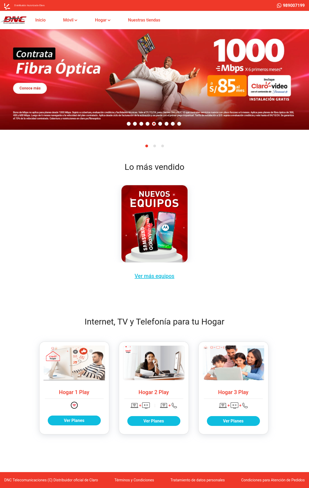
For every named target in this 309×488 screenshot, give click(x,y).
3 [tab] (162, 146)
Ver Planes (153, 421)
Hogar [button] (101, 20)
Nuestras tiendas (145, 20)
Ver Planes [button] (74, 420)
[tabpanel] (154, 79)
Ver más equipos (155, 276)
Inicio (41, 20)
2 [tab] (154, 146)
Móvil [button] (69, 20)
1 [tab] (146, 146)
